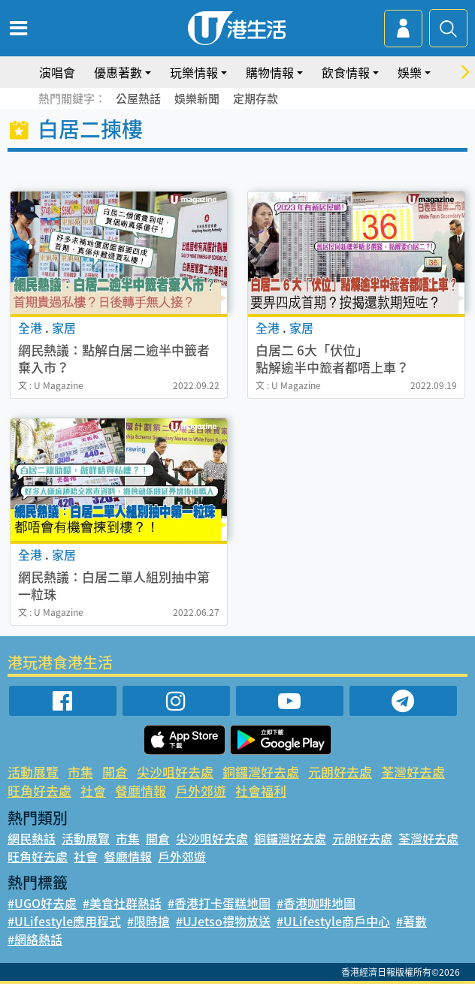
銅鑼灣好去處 (260, 771)
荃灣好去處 (413, 771)
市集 (80, 771)
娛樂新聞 (196, 98)
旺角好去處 (39, 790)
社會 (93, 790)
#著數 (411, 921)
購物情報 (270, 72)
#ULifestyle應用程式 (64, 921)
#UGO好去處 (42, 903)
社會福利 (260, 790)
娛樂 (410, 72)
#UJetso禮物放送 (223, 921)
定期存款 (255, 98)
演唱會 (57, 72)
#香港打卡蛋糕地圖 (219, 903)
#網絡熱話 (35, 939)
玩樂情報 (194, 72)
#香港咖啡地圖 (316, 903)
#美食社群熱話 (122, 903)
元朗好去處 (340, 771)
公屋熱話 (138, 98)
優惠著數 (118, 72)
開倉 (115, 771)
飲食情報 (346, 72)
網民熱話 (32, 838)
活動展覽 (33, 771)
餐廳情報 (140, 790)
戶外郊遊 (200, 790)
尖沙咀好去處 (175, 771)
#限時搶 (148, 921)
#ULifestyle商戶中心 (333, 921)
